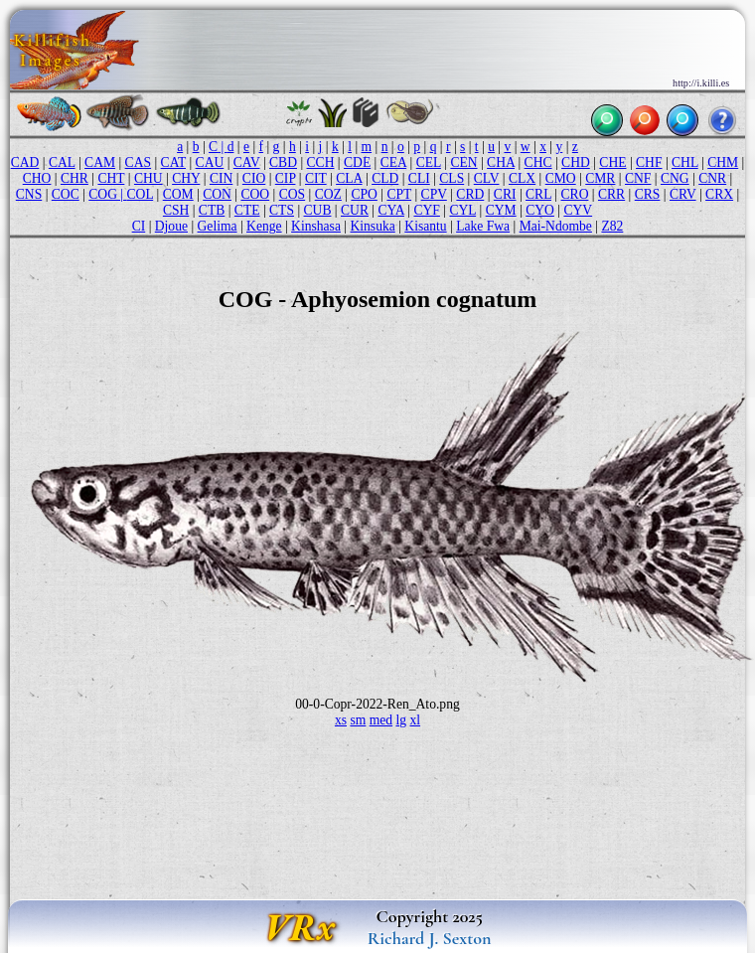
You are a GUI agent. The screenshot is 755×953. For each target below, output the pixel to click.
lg (401, 720)
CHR (74, 178)
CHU (148, 178)
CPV (434, 194)
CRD (470, 194)
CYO (540, 210)
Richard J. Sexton (430, 938)
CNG (675, 178)
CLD (385, 178)
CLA (349, 178)
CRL (538, 194)
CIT (316, 178)
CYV (577, 210)
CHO (37, 178)
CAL (62, 162)
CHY (186, 178)
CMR (600, 178)
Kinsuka (372, 226)
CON (217, 194)
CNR (712, 178)
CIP (285, 178)
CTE (247, 210)
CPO (364, 194)
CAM (99, 162)
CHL (685, 162)
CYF (426, 210)
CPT (398, 194)
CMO (560, 178)
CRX (719, 194)
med (381, 720)
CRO (575, 194)
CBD (283, 162)
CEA (393, 162)
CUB (318, 210)
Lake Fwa (483, 226)
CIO (253, 178)
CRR (611, 194)
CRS (648, 194)
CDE (357, 162)
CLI (419, 178)
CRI (505, 194)
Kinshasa (316, 226)
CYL (462, 210)
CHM (722, 162)
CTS (281, 210)
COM (178, 194)
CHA (501, 162)
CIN (221, 178)
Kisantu (425, 226)
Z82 (612, 226)
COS (292, 194)
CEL (428, 162)
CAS (138, 162)
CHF (649, 162)
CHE (612, 162)
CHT (110, 178)
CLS (451, 178)
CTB (212, 210)
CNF (638, 178)
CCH (321, 162)
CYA (390, 210)
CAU (210, 162)
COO (254, 194)
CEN (463, 162)
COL (140, 194)
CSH (176, 210)
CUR (355, 210)
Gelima (217, 226)
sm (358, 720)
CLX (522, 178)
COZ (328, 194)
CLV (487, 178)
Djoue (171, 226)
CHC (538, 162)
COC (65, 194)
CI (139, 226)
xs (341, 720)
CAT (173, 162)
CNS (29, 194)
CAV (246, 162)
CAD (25, 162)
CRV (683, 194)
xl (415, 720)
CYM (501, 210)
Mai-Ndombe (556, 226)
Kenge (263, 226)
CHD (575, 162)
